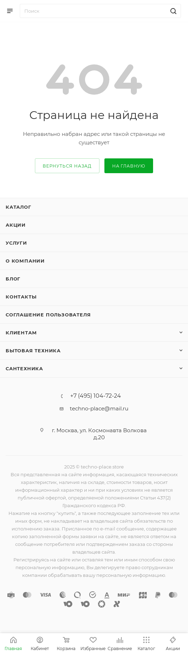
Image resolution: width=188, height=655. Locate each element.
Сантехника (24, 368)
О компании (25, 261)
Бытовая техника (33, 350)
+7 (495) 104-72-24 (95, 396)
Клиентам (21, 332)
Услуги (16, 243)
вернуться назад (67, 166)
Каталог (18, 207)
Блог (13, 279)
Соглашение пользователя (48, 314)
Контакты (21, 297)
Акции (16, 225)
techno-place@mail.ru (99, 408)
